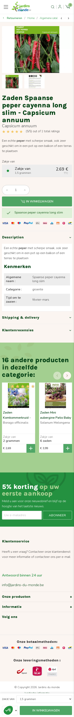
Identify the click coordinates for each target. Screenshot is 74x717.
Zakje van (8, 699)
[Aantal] (16, 190)
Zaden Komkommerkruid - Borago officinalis (17, 417)
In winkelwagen (37, 201)
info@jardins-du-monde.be (23, 585)
